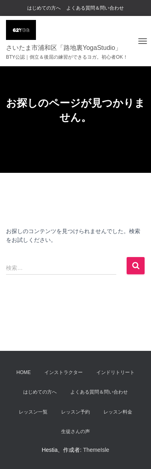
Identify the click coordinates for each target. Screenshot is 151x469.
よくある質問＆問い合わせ (95, 8)
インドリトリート (115, 372)
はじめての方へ (44, 8)
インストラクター (63, 372)
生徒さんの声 (75, 431)
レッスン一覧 (33, 412)
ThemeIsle (96, 450)
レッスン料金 (117, 412)
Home (23, 372)
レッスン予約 (75, 412)
